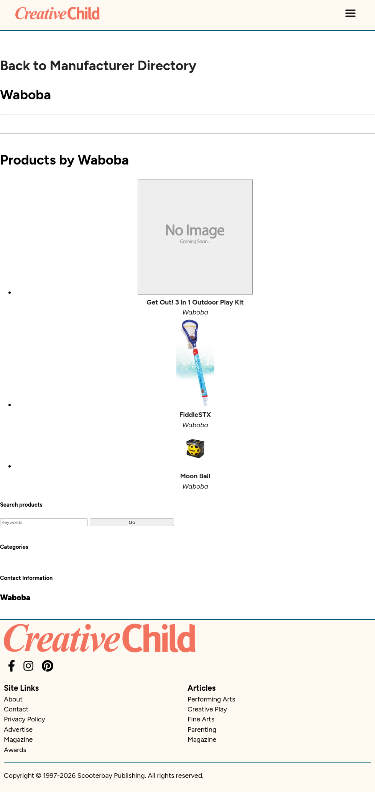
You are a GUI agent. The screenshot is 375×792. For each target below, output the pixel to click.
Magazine (18, 739)
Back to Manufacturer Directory (98, 66)
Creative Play (207, 709)
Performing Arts (211, 699)
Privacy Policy (24, 719)
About (13, 699)
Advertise (18, 729)
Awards (15, 750)
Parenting (202, 729)
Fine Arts (201, 719)
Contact (16, 709)
